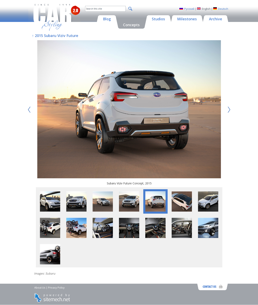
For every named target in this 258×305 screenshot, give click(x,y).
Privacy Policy (56, 287)
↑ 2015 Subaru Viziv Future (55, 35)
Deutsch (223, 9)
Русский (189, 9)
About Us (39, 287)
